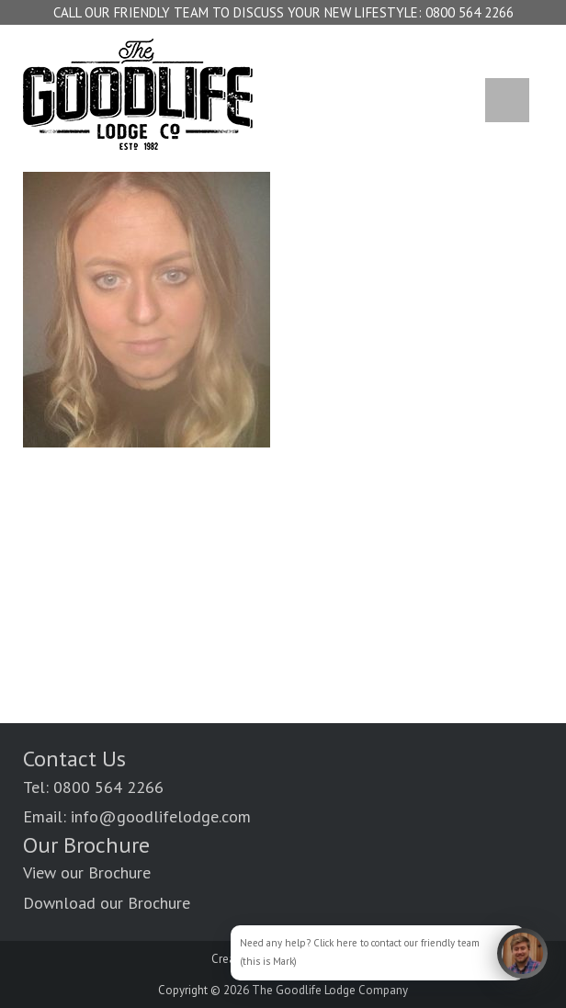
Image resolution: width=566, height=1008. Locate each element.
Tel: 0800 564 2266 (93, 787)
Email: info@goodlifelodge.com (137, 816)
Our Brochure (86, 845)
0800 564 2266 (469, 12)
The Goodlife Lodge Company (330, 990)
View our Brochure (87, 872)
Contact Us (74, 758)
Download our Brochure (106, 902)
